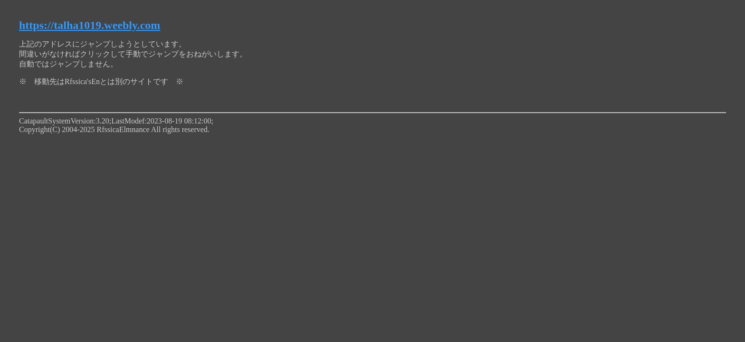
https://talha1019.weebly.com (89, 25)
